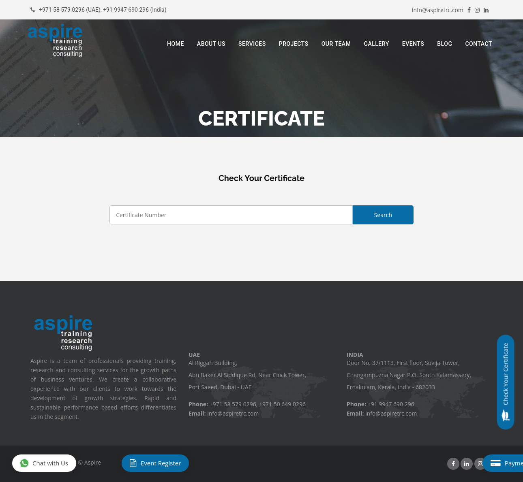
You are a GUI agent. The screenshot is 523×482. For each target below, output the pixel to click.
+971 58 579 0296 (62, 9)
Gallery (376, 44)
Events (413, 44)
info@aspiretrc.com (437, 10)
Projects (294, 44)
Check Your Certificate (505, 382)
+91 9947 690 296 (126, 9)
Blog (444, 44)
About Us (211, 44)
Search (383, 215)
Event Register (155, 463)
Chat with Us (43, 463)
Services (252, 44)
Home (175, 44)
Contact (478, 44)
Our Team (336, 44)
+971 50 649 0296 (282, 404)
